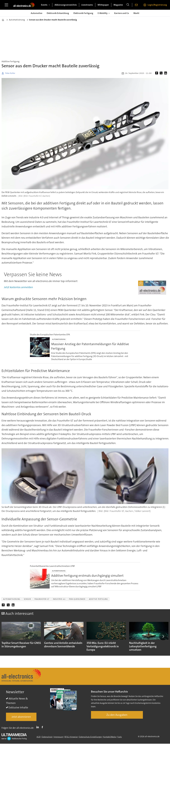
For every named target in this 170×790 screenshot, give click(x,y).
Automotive (36, 13)
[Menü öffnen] (6, 4)
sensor (27, 599)
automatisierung (11, 599)
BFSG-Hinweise (71, 736)
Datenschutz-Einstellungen (90, 736)
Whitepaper (103, 4)
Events (44, 4)
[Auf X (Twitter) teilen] (162, 73)
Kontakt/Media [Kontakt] (109, 736)
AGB (38, 736)
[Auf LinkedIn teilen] (166, 73)
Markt (136, 13)
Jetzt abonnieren (21, 717)
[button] (163, 636)
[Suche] (128, 5)
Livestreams (87, 4)
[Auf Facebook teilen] (157, 73)
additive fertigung (98, 599)
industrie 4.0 (59, 599)
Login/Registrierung (157, 4)
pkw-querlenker (77, 599)
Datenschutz (47, 736)
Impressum (58, 736)
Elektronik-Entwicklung (58, 13)
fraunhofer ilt (41, 599)
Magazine (118, 4)
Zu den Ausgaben (116, 715)
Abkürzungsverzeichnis (66, 4)
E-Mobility (103, 13)
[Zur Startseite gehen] (24, 5)
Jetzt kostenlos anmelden (18, 287)
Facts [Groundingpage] (119, 736)
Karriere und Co (121, 13)
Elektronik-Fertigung (83, 13)
